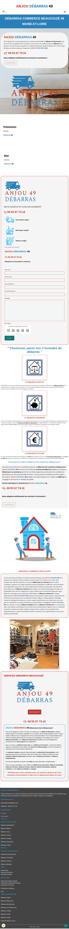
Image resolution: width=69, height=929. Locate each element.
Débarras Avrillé (5, 914)
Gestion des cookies (34, 927)
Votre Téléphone (9, 284)
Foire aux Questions (7, 872)
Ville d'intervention (10, 291)
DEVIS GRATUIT (34, 712)
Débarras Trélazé (6, 911)
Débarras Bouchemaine (8, 904)
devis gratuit (21, 741)
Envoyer (9, 338)
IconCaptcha (18, 333)
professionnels (25, 795)
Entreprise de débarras (7, 888)
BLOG (2, 891)
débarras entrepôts (23, 769)
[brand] (4, 11)
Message (7, 298)
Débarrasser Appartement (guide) (10, 883)
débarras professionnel (29, 739)
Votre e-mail (8, 277)
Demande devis (10, 63)
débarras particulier (12, 739)
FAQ (30, 761)
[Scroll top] (66, 926)
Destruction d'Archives (7, 885)
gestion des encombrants (37, 793)
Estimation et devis (6, 874)
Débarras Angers (6, 897)
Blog (6, 155)
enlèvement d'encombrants (46, 752)
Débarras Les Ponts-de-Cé (9, 907)
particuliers (16, 795)
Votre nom (8, 270)
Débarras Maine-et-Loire (8, 921)
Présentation (9, 126)
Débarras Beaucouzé (7, 901)
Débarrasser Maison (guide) (9, 881)
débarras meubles (14, 752)
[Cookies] (3, 925)
